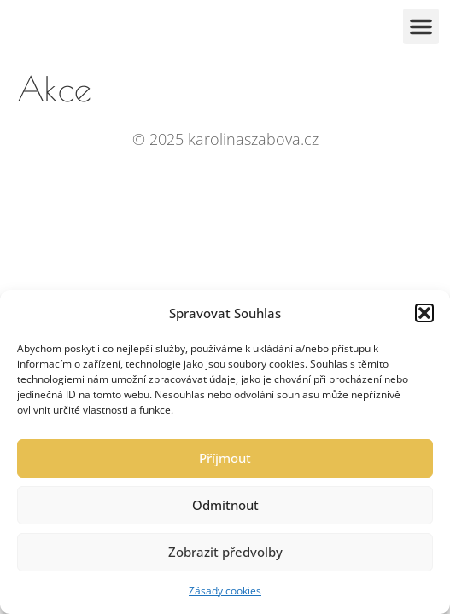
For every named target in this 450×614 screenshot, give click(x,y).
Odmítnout (225, 504)
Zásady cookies (225, 590)
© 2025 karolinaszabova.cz (225, 139)
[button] (424, 312)
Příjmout (225, 457)
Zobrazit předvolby (225, 551)
